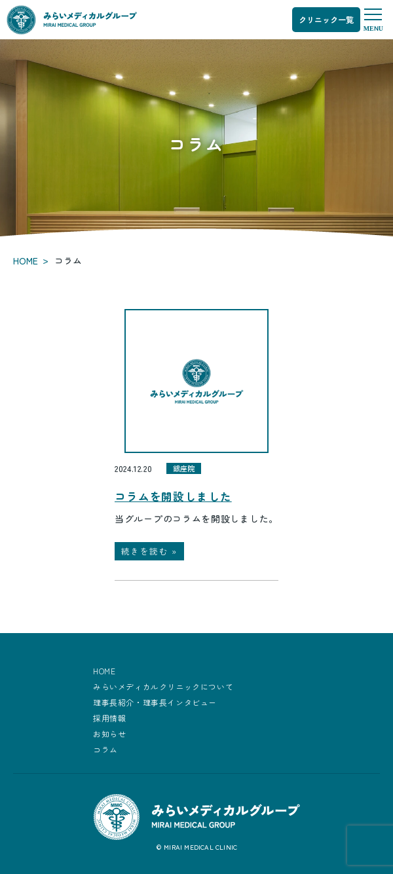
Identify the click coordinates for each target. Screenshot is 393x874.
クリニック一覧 (326, 19)
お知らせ (109, 733)
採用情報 (109, 717)
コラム (105, 749)
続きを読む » (149, 551)
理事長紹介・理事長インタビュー (155, 702)
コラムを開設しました (173, 496)
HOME (25, 260)
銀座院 (184, 468)
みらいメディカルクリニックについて (163, 686)
